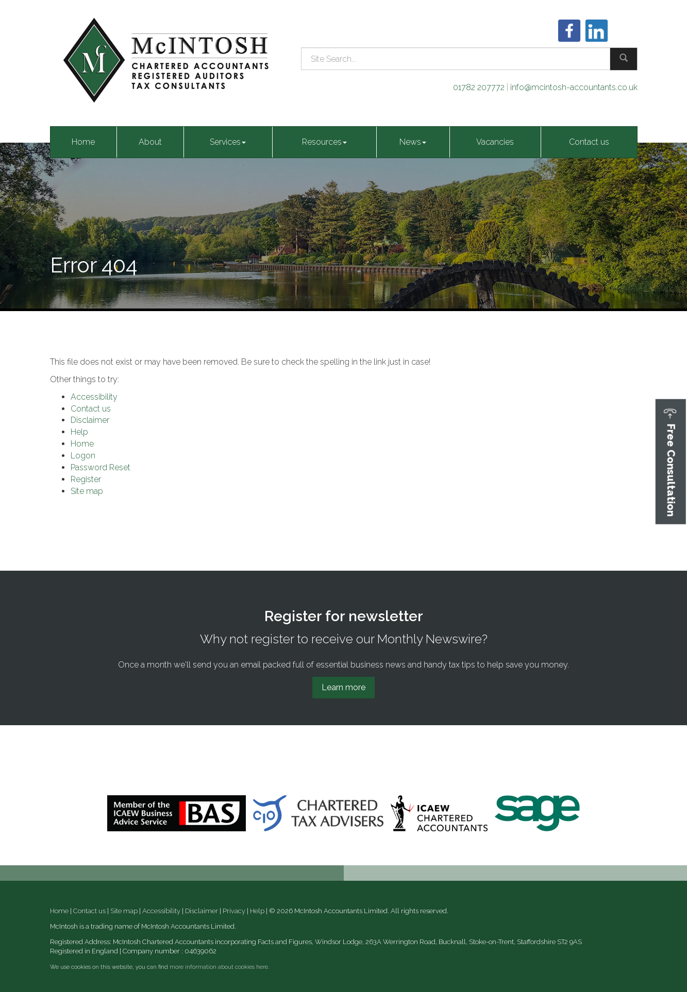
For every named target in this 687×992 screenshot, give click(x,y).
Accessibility (94, 397)
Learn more (343, 687)
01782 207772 (479, 87)
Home (83, 142)
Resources (324, 142)
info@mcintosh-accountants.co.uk (574, 87)
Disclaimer (90, 420)
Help (79, 432)
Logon (83, 455)
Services (228, 142)
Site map (87, 491)
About (150, 142)
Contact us (589, 142)
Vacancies (495, 142)
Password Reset (100, 467)
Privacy (234, 911)
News (412, 142)
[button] (671, 461)
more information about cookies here (219, 967)
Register (86, 479)
